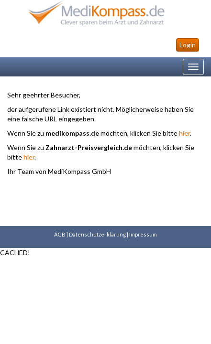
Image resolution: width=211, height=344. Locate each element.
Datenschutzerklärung (97, 234)
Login (187, 45)
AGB (60, 234)
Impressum (143, 234)
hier (184, 133)
